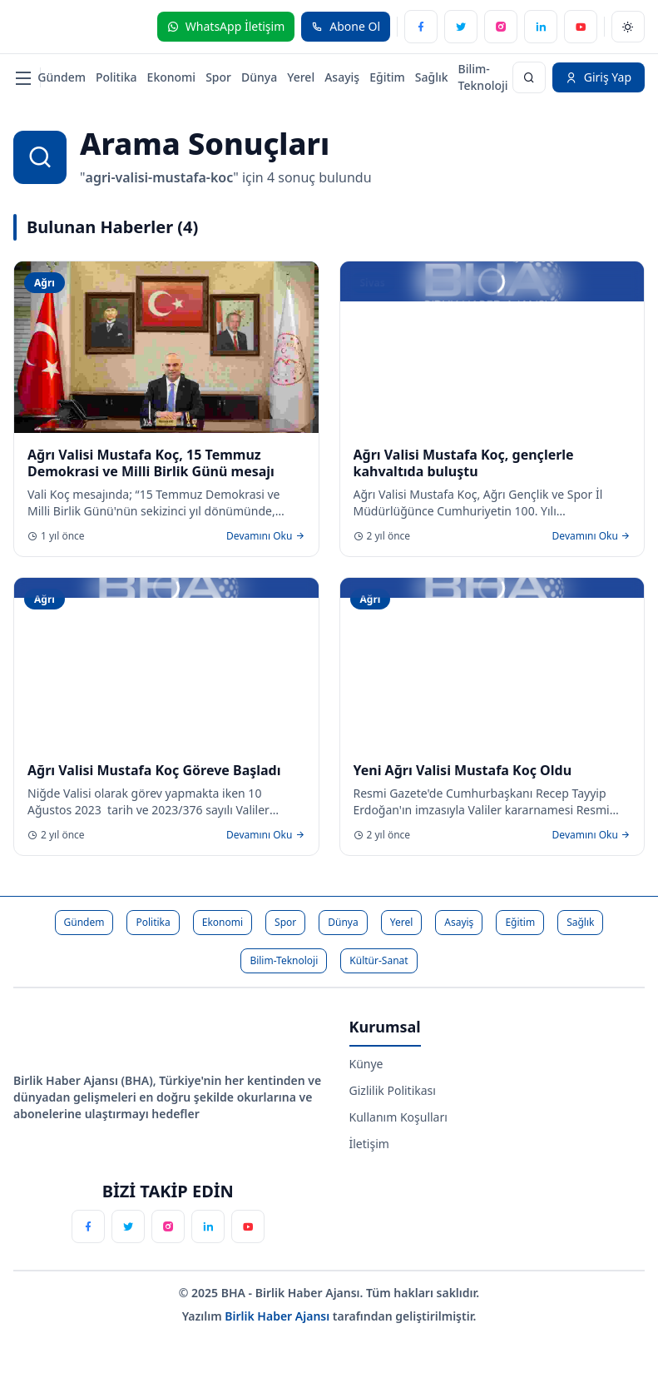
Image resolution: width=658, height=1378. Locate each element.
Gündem (61, 77)
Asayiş (341, 77)
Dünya (259, 77)
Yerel (300, 77)
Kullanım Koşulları (398, 1117)
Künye (366, 1064)
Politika (116, 77)
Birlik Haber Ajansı (279, 1316)
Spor (218, 77)
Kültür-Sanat (378, 960)
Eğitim (387, 77)
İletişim (369, 1144)
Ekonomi (171, 77)
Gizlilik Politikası (392, 1090)
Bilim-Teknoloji (483, 77)
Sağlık (431, 77)
